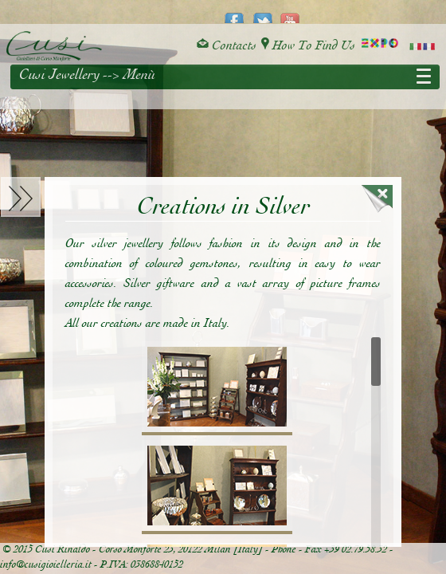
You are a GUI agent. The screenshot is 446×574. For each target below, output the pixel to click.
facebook (234, 12)
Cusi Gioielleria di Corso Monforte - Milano (54, 46)
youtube (290, 12)
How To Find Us (308, 46)
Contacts (226, 46)
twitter (262, 12)
